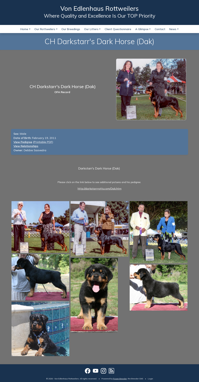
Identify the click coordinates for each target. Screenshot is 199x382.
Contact (160, 29)
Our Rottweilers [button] (44, 29)
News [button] (172, 29)
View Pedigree (23, 142)
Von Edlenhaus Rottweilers (99, 8)
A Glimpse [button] (141, 29)
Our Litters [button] (91, 29)
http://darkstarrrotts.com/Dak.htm (99, 188)
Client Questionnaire (118, 29)
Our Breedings (70, 29)
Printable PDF (43, 142)
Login (150, 378)
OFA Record (62, 92)
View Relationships (26, 146)
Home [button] (24, 29)
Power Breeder (120, 378)
